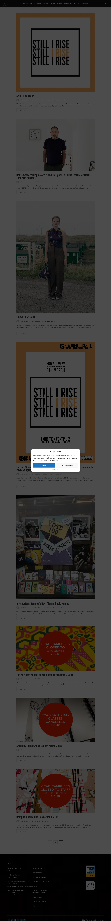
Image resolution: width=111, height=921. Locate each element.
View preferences (67, 465)
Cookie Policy (54, 469)
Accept (44, 465)
